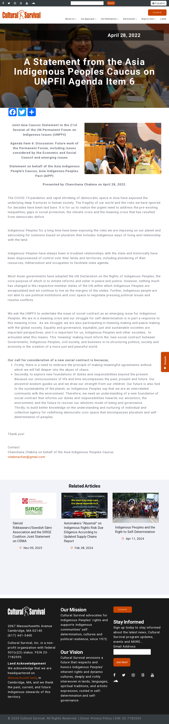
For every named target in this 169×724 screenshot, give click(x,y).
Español (158, 3)
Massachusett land (22, 678)
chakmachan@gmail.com (26, 457)
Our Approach (87, 19)
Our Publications (108, 19)
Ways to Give (147, 19)
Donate (157, 12)
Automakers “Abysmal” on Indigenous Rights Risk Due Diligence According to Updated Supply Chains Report (83, 532)
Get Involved (129, 19)
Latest (163, 19)
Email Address (124, 646)
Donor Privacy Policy (96, 718)
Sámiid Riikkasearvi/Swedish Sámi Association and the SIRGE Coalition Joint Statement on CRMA (32, 532)
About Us (69, 19)
